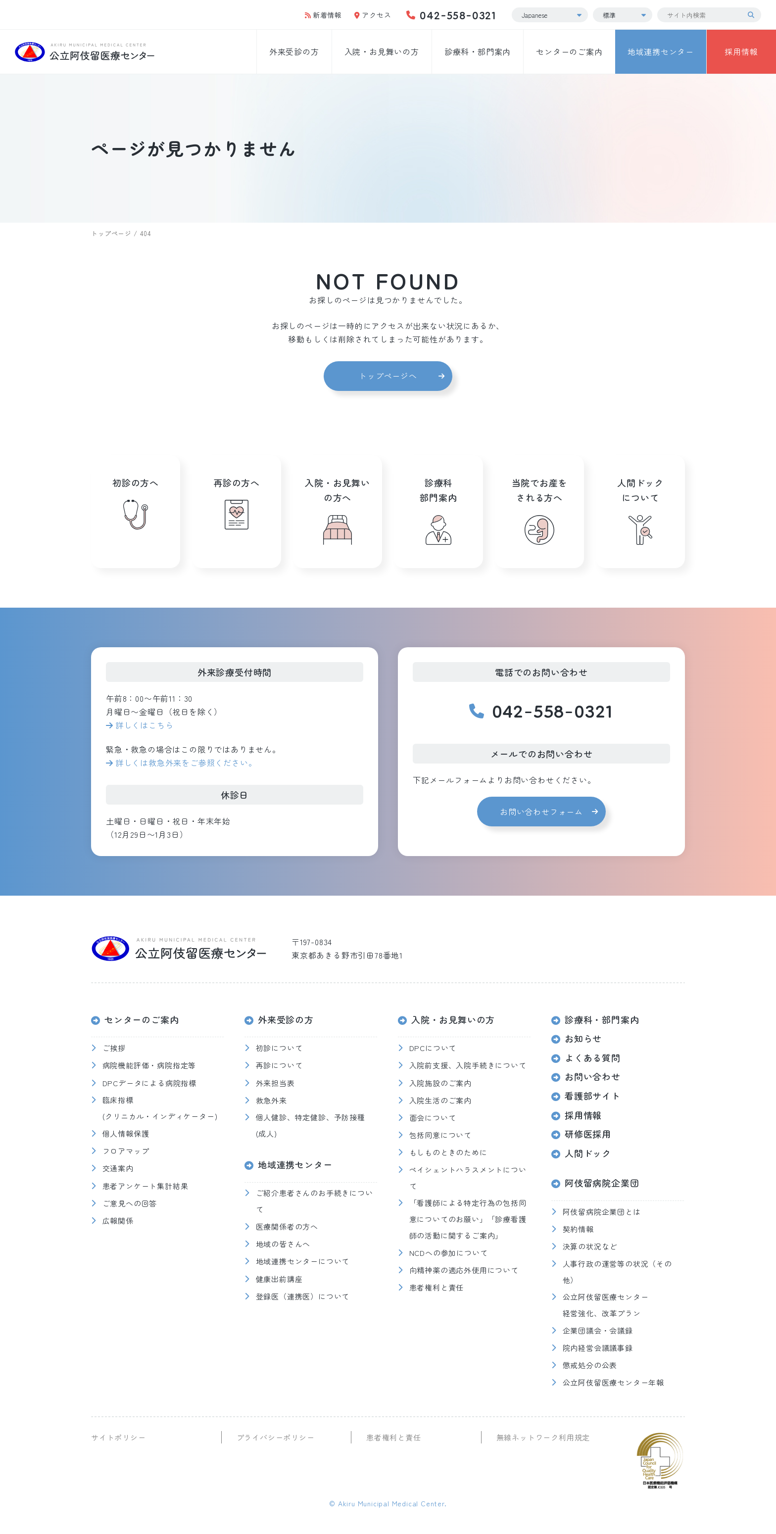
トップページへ (388, 376)
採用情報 (741, 51)
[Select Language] (550, 14)
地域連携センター (661, 51)
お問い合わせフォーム (541, 811)
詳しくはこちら (144, 725)
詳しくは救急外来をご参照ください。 (186, 762)
